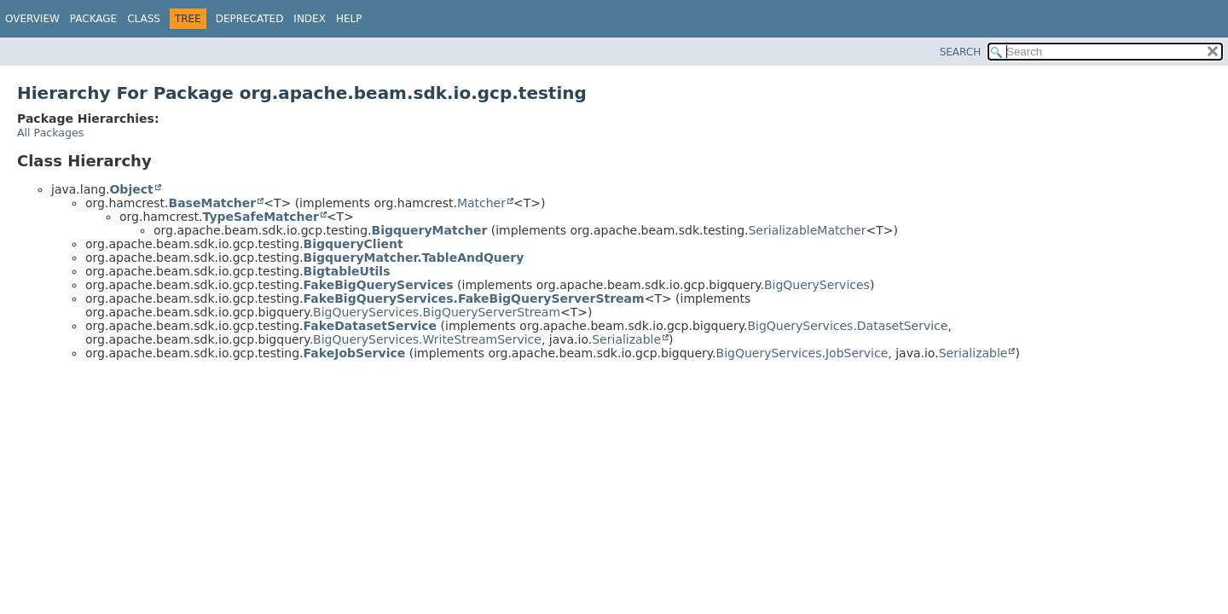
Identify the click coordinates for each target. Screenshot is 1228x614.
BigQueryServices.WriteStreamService (427, 339)
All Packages (50, 132)
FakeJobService (355, 353)
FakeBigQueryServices (379, 285)
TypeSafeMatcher (261, 216)
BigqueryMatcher (430, 230)
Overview (32, 19)
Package (93, 19)
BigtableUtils (347, 271)
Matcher (481, 203)
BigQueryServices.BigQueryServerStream (436, 312)
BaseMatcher (213, 203)
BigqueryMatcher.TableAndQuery (414, 257)
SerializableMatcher (807, 230)
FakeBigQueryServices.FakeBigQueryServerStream (474, 298)
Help (349, 19)
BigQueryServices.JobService (802, 353)
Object (131, 189)
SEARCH (961, 52)
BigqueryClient (353, 244)
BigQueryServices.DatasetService (847, 326)
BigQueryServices (817, 285)
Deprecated (250, 19)
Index (309, 19)
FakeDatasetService (370, 326)
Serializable (626, 339)
